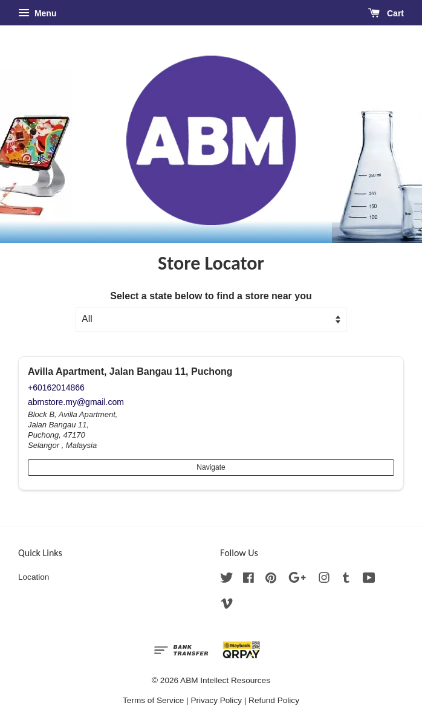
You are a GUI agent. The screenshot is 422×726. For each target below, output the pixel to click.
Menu (37, 13)
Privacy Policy (216, 700)
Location (33, 577)
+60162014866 (56, 387)
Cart (386, 13)
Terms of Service (153, 700)
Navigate (210, 467)
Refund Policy (273, 700)
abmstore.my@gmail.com (76, 402)
